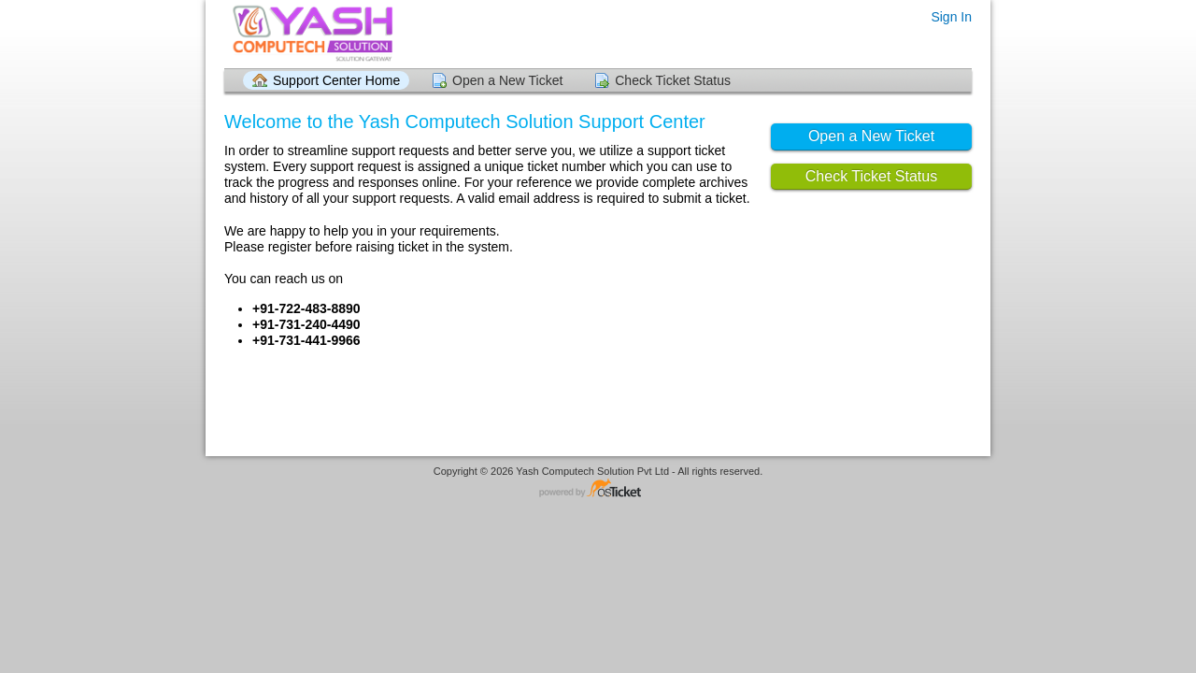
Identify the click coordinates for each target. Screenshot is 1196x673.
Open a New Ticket (507, 80)
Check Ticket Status (673, 80)
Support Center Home (336, 80)
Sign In (951, 16)
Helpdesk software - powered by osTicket (598, 489)
